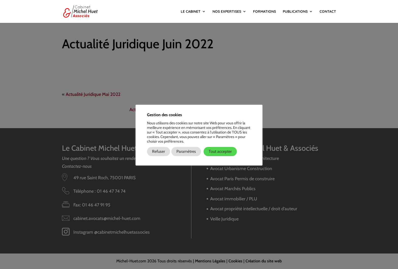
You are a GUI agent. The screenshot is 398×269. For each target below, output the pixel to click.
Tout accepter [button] (220, 151)
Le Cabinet (191, 12)
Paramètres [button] (186, 151)
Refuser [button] (158, 151)
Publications (295, 12)
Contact (328, 12)
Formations (264, 12)
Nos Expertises (226, 12)
